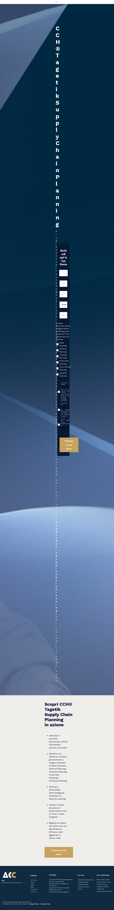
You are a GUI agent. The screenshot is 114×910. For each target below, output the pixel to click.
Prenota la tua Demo (59, 852)
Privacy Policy (34, 904)
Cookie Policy (45, 904)
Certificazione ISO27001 (104, 891)
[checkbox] (63, 359)
